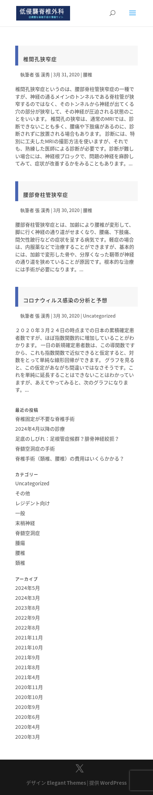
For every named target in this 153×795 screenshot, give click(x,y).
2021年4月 (27, 677)
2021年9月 (27, 657)
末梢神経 (25, 523)
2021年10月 (29, 647)
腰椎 (87, 74)
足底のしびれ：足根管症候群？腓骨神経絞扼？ (67, 438)
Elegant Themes (66, 782)
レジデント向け (32, 503)
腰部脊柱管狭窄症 (45, 195)
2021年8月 (27, 667)
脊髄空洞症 (27, 533)
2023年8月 (27, 607)
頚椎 (20, 562)
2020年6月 (27, 717)
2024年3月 (27, 597)
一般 (20, 513)
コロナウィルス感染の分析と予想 (65, 300)
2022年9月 (27, 617)
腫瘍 (20, 543)
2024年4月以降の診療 (40, 428)
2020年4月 (27, 726)
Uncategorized (99, 315)
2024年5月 (27, 588)
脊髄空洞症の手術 (35, 448)
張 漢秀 (42, 74)
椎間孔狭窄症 (40, 59)
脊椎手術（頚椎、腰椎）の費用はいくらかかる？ (69, 458)
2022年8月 (27, 627)
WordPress (113, 782)
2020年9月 (27, 707)
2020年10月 (29, 697)
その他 (22, 493)
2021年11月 (29, 637)
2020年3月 (27, 736)
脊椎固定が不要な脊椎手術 (45, 418)
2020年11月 (29, 687)
